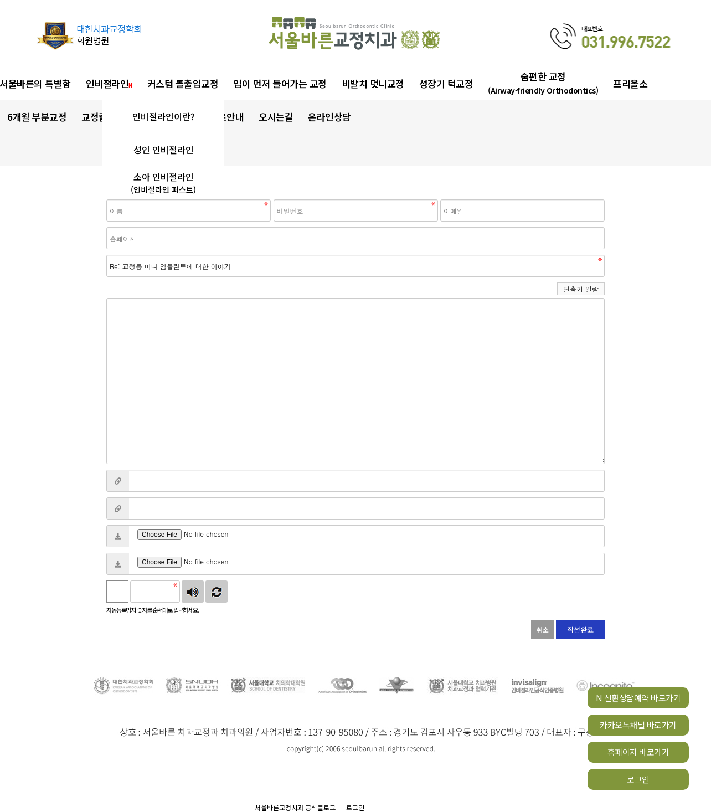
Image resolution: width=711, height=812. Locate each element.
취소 (543, 629)
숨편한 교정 (543, 83)
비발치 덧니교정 (373, 83)
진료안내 (226, 117)
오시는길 (276, 117)
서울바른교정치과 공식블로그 (295, 807)
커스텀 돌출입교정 (183, 83)
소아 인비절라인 (163, 183)
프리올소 (630, 83)
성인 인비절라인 (163, 149)
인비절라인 (109, 83)
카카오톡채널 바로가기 (638, 725)
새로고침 (216, 591)
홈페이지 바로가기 (638, 752)
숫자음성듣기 (193, 591)
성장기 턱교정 (446, 83)
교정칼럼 (101, 117)
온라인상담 (329, 117)
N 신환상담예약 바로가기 (638, 697)
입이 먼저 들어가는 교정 (280, 83)
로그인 (638, 779)
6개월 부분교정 (36, 117)
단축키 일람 (581, 289)
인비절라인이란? (163, 116)
